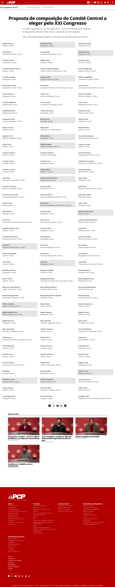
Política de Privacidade (96, 585)
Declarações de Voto (14, 544)
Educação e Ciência (39, 515)
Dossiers (11, 562)
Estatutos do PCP (13, 515)
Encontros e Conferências (16, 522)
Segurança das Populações (41, 527)
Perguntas (11, 547)
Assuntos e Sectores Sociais (41, 509)
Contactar (76, 585)
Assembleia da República (93, 504)
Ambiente (36, 507)
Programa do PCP (13, 517)
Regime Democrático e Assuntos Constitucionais (43, 523)
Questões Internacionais (65, 511)
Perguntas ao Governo (90, 515)
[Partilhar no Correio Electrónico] (57, 406)
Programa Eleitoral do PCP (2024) (93, 522)
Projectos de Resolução (90, 507)
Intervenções (33, 7)
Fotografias (48, 7)
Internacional (63, 504)
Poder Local (11, 524)
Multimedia (11, 564)
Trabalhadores (37, 531)
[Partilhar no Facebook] (50, 406)
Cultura (35, 511)
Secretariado (12, 507)
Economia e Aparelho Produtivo (43, 513)
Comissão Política (13, 509)
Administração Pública (39, 505)
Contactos (11, 558)
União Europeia (37, 533)
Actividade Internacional (65, 505)
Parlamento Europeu (16, 536)
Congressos (11, 520)
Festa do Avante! (13, 566)
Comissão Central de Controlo (17, 511)
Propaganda (83, 585)
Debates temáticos (88, 511)
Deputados (86, 520)
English (10, 568)
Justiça (35, 517)
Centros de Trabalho (15, 560)
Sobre (10, 504)
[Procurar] (112, 2)
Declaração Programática (15, 540)
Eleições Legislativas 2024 (90, 524)
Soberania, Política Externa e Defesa (44, 529)
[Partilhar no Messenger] (65, 406)
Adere (10, 556)
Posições (36, 504)
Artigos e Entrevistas (64, 507)
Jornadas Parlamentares (90, 518)
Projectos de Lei (88, 505)
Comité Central (12, 505)
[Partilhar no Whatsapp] (61, 406)
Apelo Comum (12, 538)
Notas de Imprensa (13, 551)
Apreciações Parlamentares (91, 509)
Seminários (11, 549)
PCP (34, 518)
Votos (85, 517)
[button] (2, 2)
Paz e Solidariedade (64, 509)
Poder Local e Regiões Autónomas (43, 520)
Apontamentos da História (16, 518)
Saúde (35, 525)
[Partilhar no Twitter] (53, 406)
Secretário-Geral (13, 513)
